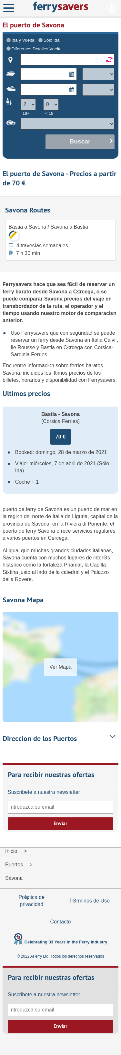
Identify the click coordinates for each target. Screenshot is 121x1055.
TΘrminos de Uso (89, 900)
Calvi (110, 340)
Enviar (60, 823)
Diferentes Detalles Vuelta (37, 48)
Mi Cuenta (111, 8)
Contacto (60, 921)
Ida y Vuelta (23, 40)
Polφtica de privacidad (31, 900)
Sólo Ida (51, 40)
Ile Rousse (23, 347)
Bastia (48, 347)
